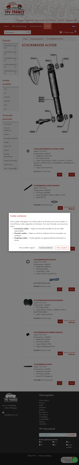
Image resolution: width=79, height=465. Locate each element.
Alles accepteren (62, 248)
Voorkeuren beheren (46, 248)
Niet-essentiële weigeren (27, 248)
